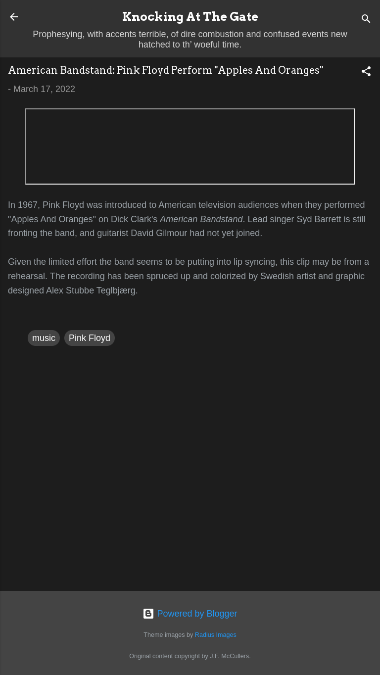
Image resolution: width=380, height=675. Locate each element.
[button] (366, 72)
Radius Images (216, 634)
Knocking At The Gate (190, 16)
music (43, 338)
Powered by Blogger (189, 614)
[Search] (366, 20)
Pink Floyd (89, 338)
